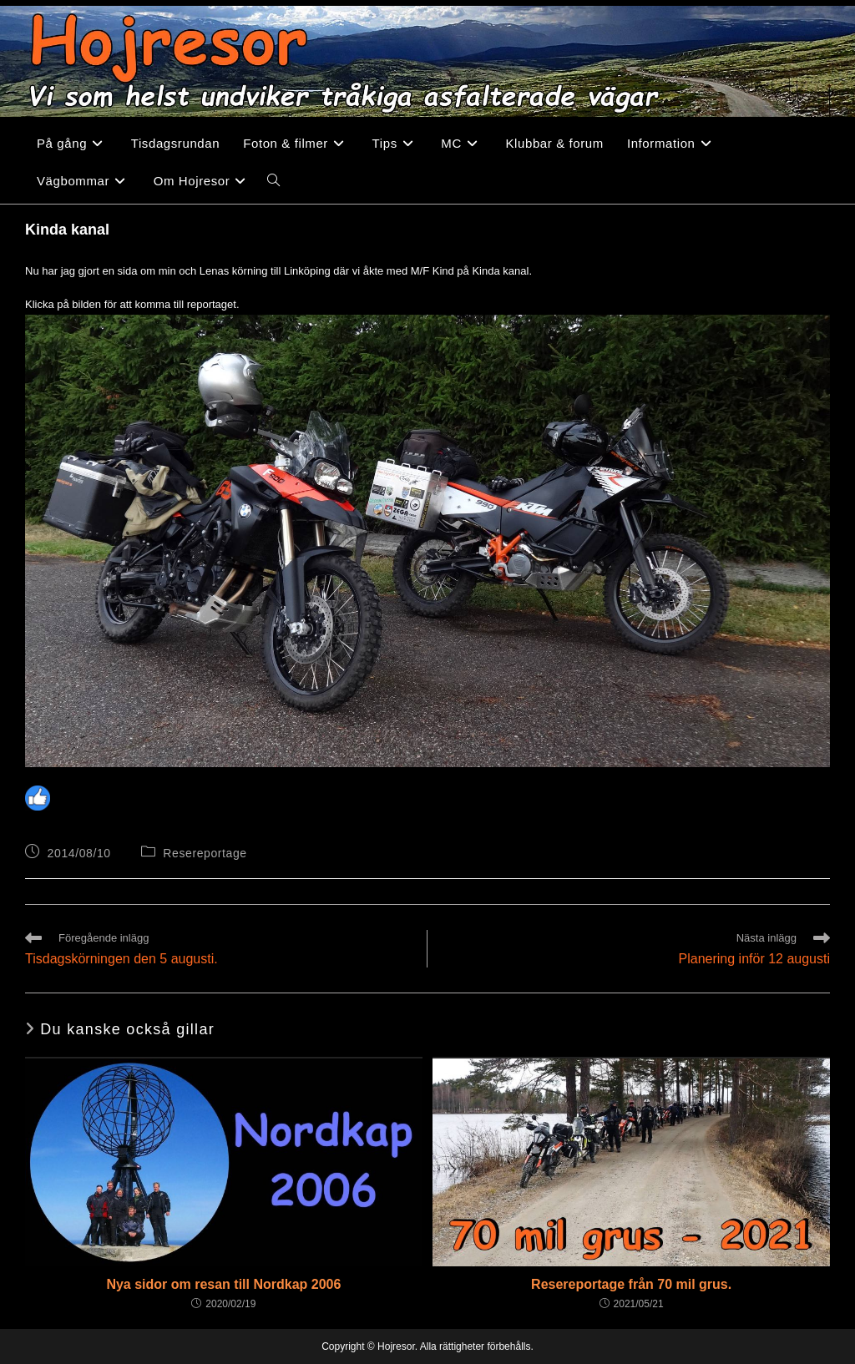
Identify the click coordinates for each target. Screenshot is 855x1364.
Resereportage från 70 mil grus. (631, 1284)
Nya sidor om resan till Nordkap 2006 (223, 1284)
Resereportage (204, 853)
